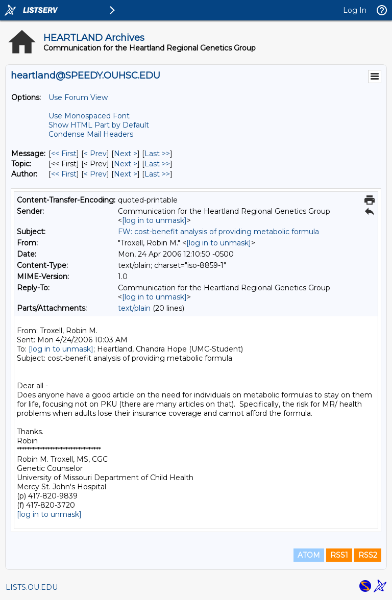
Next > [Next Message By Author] (125, 174)
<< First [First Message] (64, 153)
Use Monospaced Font (89, 115)
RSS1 (339, 555)
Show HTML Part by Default (98, 125)
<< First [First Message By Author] (64, 174)
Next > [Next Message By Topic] (125, 163)
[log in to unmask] (154, 220)
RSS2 (367, 555)
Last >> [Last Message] (157, 153)
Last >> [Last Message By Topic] (157, 163)
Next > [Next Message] (125, 153)
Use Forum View (78, 97)
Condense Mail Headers (90, 134)
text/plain (134, 308)
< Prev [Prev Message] (95, 153)
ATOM (309, 555)
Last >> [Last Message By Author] (157, 174)
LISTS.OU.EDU (32, 587)
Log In (354, 10)
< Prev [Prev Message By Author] (95, 174)
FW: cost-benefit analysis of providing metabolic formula (218, 231)
